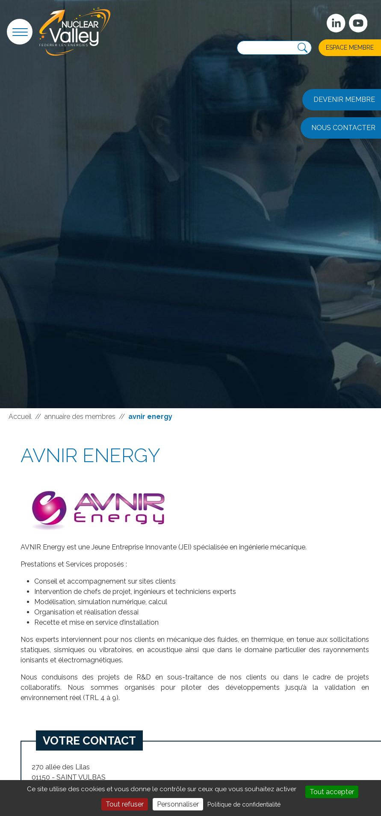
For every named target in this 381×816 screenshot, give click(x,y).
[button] (19, 32)
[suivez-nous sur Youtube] (358, 23)
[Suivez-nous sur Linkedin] (336, 23)
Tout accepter (332, 792)
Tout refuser (125, 804)
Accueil (20, 416)
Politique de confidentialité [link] (244, 804)
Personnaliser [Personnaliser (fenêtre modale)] (178, 804)
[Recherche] (302, 47)
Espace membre (350, 47)
